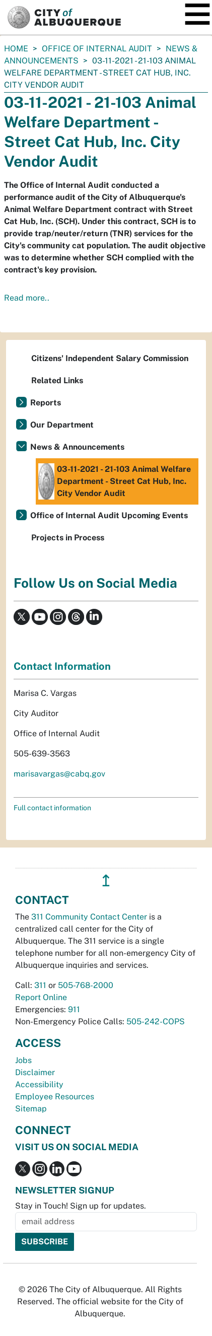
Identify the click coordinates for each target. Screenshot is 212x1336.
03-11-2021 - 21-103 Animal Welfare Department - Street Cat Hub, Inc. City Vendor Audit (114, 481)
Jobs (23, 1060)
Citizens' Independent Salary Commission (109, 358)
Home (16, 48)
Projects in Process (67, 537)
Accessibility (39, 1084)
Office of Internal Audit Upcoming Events (109, 515)
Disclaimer (35, 1072)
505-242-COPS (155, 1021)
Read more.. (26, 298)
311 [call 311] (40, 985)
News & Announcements (77, 447)
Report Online (41, 997)
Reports (45, 402)
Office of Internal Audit (97, 48)
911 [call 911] (74, 1009)
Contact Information (62, 666)
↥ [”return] (106, 880)
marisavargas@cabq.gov (59, 774)
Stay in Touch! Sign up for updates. (80, 1206)
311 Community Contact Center (89, 917)
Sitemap (31, 1108)
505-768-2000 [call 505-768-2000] (85, 985)
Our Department (62, 425)
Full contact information (52, 808)
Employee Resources (54, 1096)
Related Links (57, 380)
